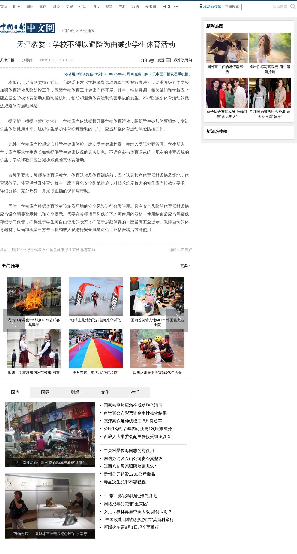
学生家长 (72, 250)
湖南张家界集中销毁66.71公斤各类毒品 (34, 322)
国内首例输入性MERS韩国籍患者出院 (157, 322)
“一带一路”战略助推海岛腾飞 (130, 496)
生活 (82, 7)
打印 (144, 60)
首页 (3, 7)
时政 (16, 7)
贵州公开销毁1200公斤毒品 (129, 474)
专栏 (122, 7)
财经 (56, 7)
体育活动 (88, 250)
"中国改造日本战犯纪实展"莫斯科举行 (139, 519)
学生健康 (34, 250)
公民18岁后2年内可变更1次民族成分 (138, 428)
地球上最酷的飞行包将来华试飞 (95, 320)
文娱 (69, 7)
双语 (135, 7)
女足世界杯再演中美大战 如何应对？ (138, 511)
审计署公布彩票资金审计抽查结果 (135, 413)
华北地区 (87, 31)
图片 (96, 7)
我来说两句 (183, 60)
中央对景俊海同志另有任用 (129, 450)
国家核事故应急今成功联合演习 (133, 405)
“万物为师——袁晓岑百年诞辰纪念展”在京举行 (50, 534)
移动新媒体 (212, 7)
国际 (30, 7)
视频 (109, 7)
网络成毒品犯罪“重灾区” (126, 503)
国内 (43, 7)
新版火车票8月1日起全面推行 (131, 527)
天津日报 (7, 60)
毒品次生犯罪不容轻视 (125, 481)
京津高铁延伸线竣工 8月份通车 (133, 420)
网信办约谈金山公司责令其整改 (133, 458)
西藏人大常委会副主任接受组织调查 (137, 436)
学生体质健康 (53, 250)
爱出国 (150, 7)
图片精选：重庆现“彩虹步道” (95, 372)
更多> (185, 266)
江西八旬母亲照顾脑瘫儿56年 (131, 466)
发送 (161, 60)
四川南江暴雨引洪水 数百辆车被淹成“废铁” (50, 463)
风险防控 (19, 250)
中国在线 (67, 31)
